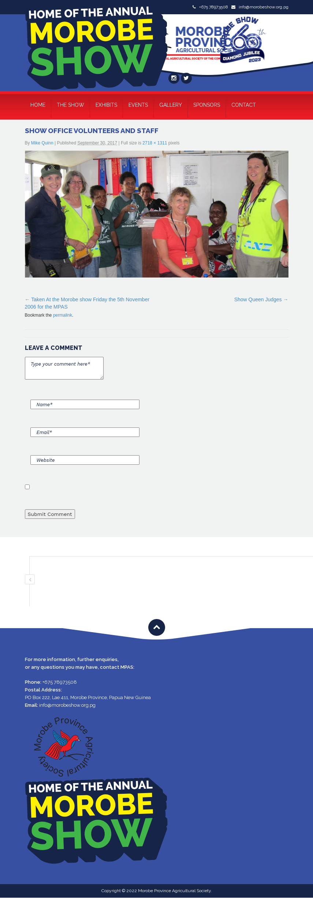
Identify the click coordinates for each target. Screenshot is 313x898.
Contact (243, 105)
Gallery (170, 105)
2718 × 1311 (154, 143)
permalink (62, 315)
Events (138, 105)
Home (37, 105)
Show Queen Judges (258, 299)
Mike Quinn (42, 143)
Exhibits (106, 105)
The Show (70, 105)
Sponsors (206, 105)
